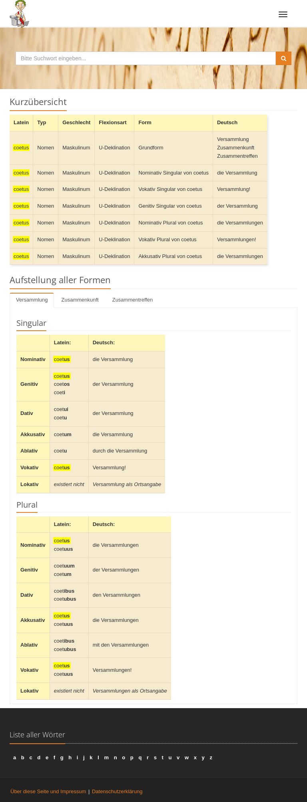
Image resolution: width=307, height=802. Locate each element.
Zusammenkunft (79, 300)
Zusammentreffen (132, 300)
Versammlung (32, 300)
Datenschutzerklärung (117, 791)
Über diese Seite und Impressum (48, 791)
